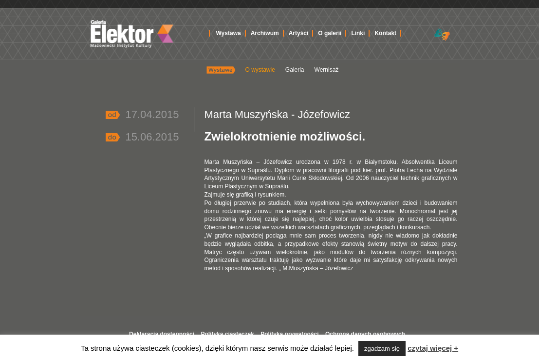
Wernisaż (327, 69)
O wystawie (260, 69)
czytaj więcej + (433, 348)
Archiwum (265, 33)
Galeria (294, 69)
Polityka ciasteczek (227, 334)
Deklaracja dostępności (161, 334)
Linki (358, 33)
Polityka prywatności (289, 334)
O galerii (329, 33)
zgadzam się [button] (382, 348)
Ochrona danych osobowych (365, 334)
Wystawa (228, 33)
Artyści (299, 33)
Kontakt (385, 33)
